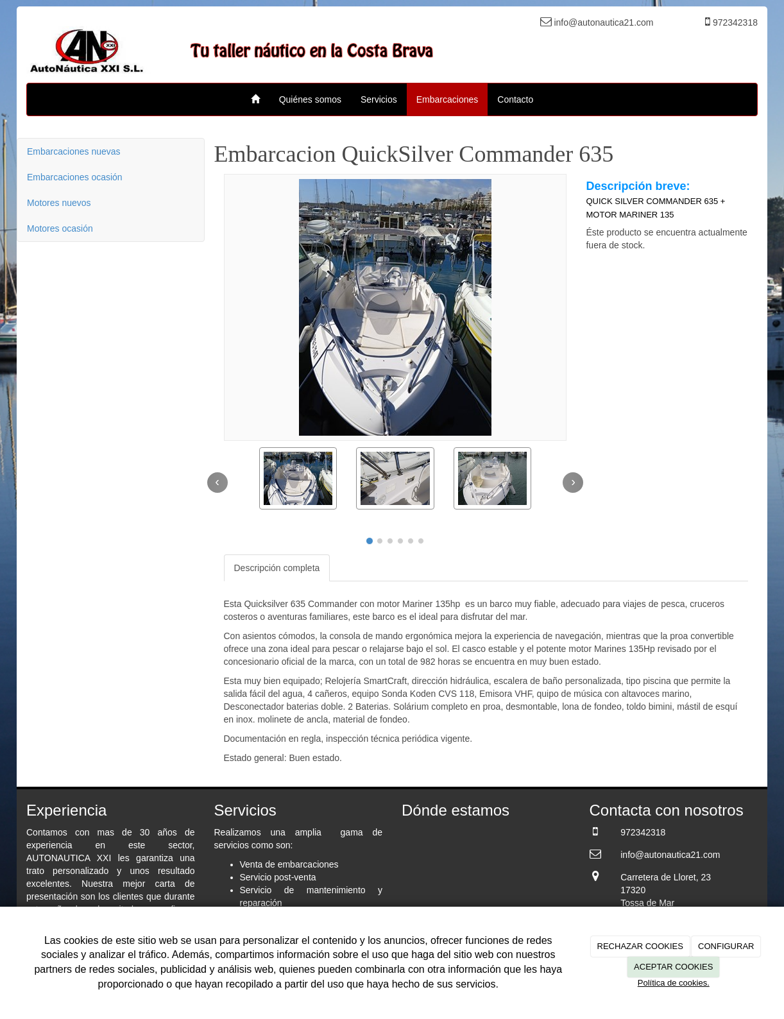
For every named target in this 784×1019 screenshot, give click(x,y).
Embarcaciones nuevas (74, 151)
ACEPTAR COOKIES (673, 967)
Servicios (379, 99)
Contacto (515, 99)
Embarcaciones (447, 99)
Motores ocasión (60, 228)
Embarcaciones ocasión (75, 177)
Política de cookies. (674, 983)
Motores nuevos (59, 203)
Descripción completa (277, 568)
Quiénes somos (310, 99)
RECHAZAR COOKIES (640, 946)
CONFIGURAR (726, 946)
